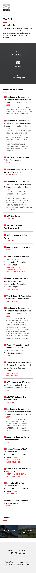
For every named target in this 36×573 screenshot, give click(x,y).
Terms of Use (9, 562)
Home (10, 551)
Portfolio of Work (9, 531)
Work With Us (27, 531)
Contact (22, 551)
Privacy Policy (24, 562)
